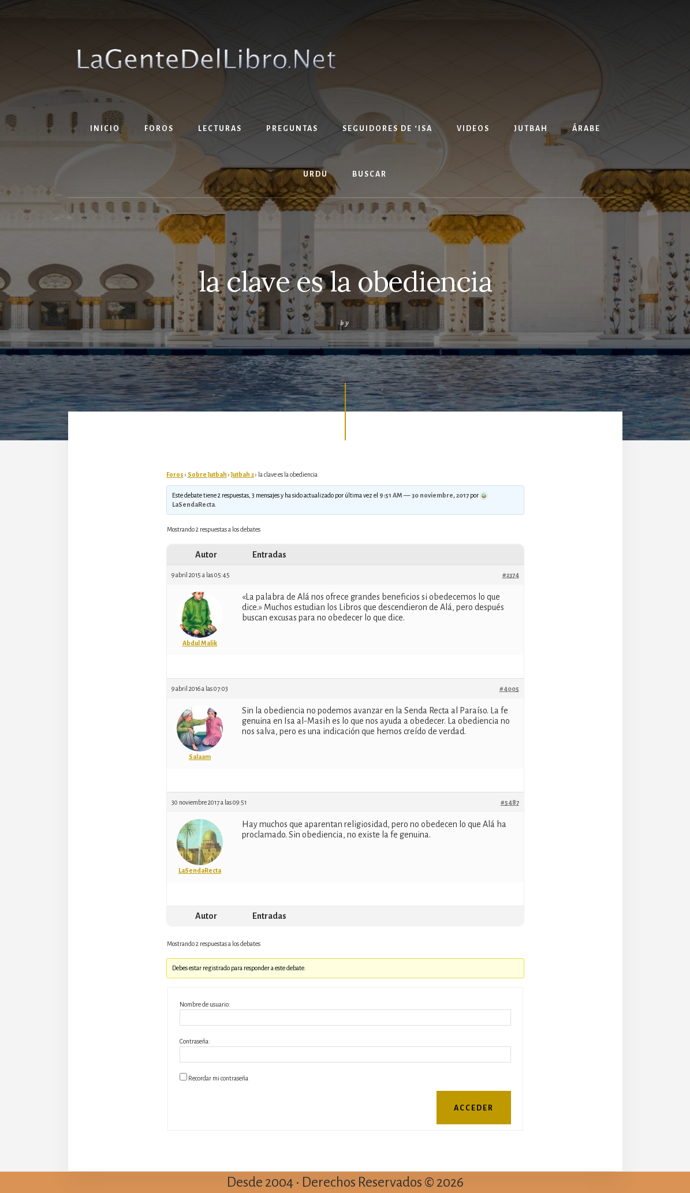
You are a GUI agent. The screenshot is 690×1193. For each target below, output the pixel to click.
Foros (175, 474)
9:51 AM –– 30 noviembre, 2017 (424, 495)
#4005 (509, 688)
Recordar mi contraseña (218, 1078)
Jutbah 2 (242, 474)
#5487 (510, 802)
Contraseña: (195, 1041)
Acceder (474, 1108)
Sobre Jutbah (207, 474)
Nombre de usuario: (205, 1004)
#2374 (510, 574)
